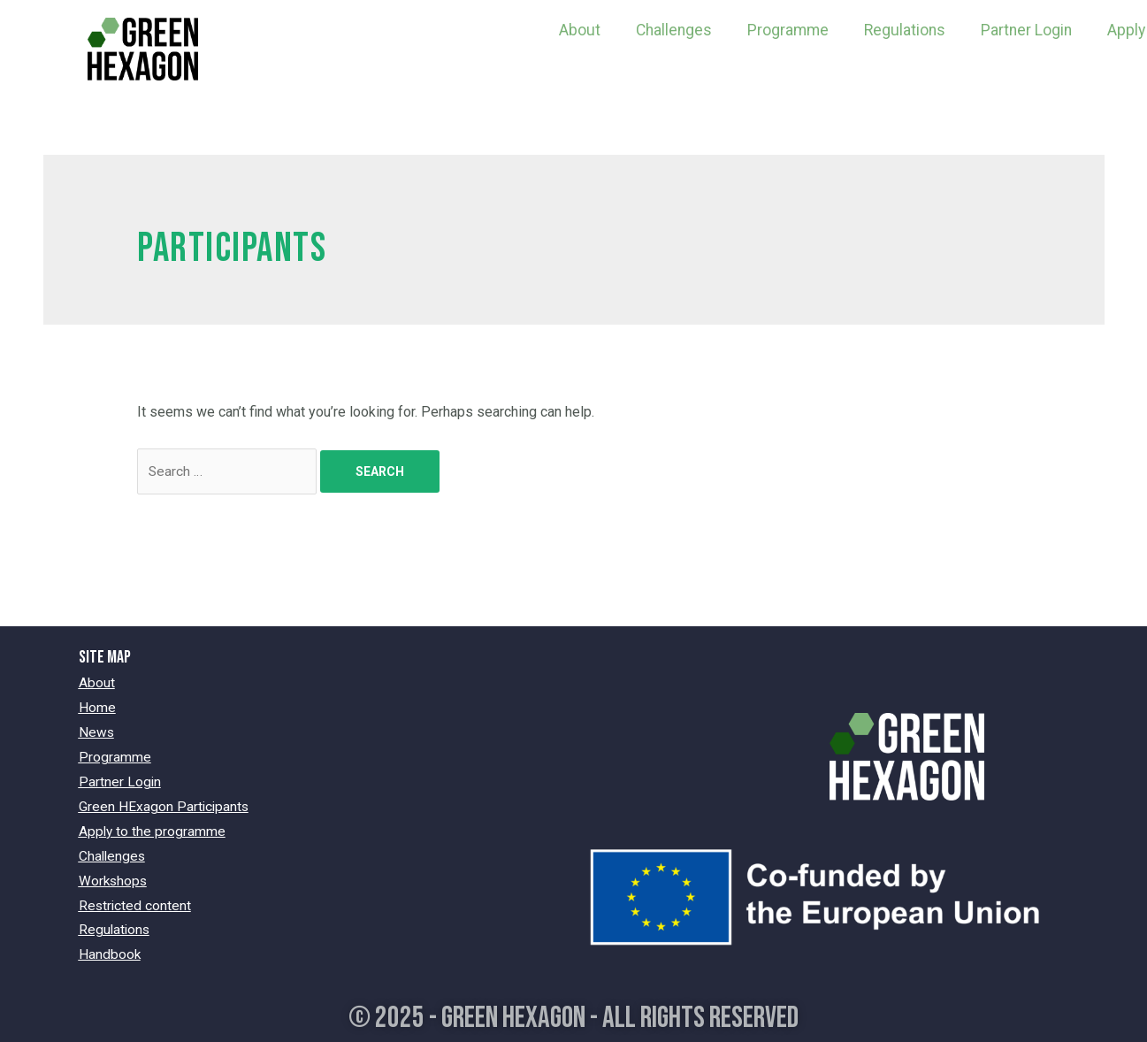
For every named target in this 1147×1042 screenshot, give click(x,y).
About (579, 30)
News (97, 732)
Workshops (114, 876)
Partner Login (1026, 30)
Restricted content (136, 901)
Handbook (110, 948)
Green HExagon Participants (165, 804)
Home (97, 708)
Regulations (904, 30)
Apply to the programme (153, 828)
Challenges (674, 30)
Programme (788, 30)
